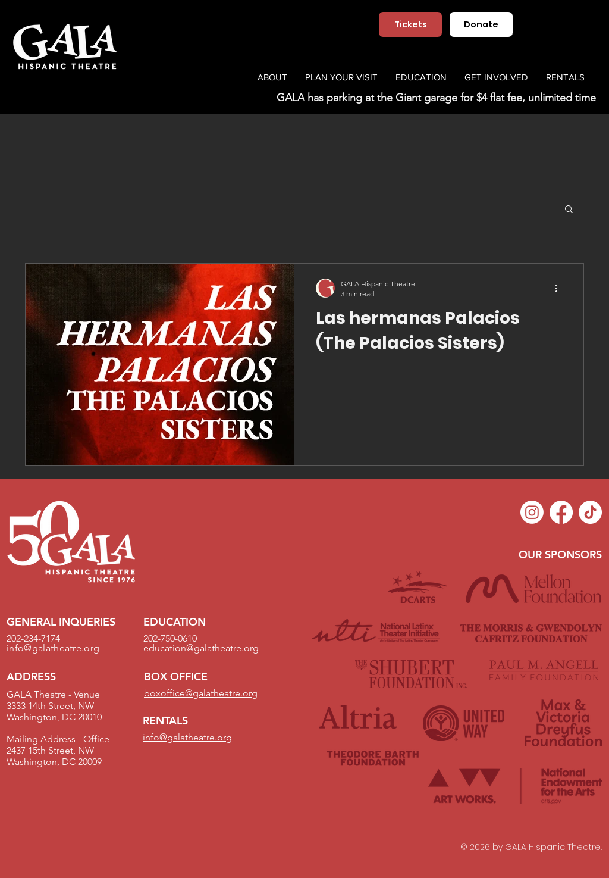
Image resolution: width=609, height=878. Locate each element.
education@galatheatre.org (201, 648)
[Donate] (481, 24)
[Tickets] (410, 24)
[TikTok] (590, 512)
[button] (569, 210)
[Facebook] (561, 512)
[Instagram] (532, 512)
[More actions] (560, 288)
